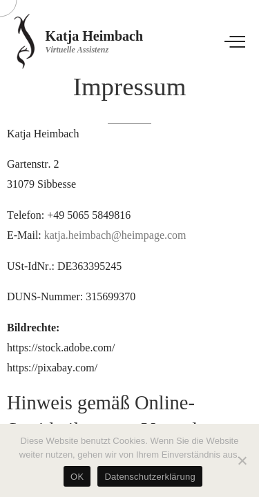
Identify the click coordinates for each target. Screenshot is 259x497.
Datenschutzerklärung (149, 476)
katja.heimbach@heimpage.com (115, 235)
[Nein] (242, 460)
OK (77, 476)
